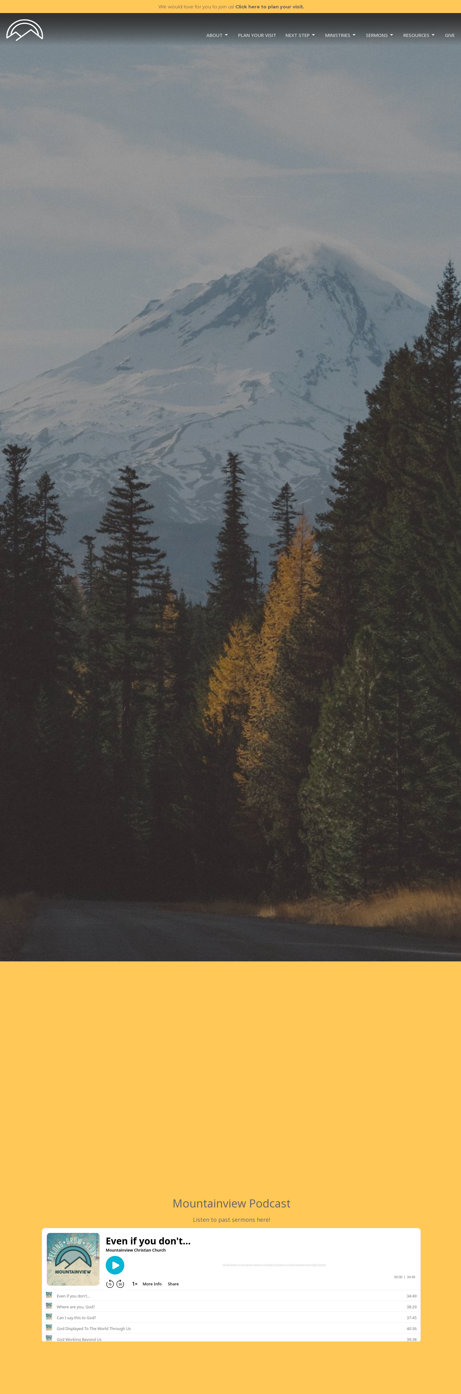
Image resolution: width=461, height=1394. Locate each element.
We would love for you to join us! (231, 7)
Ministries (341, 35)
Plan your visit (257, 35)
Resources (419, 35)
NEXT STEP (301, 35)
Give (450, 35)
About (217, 35)
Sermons (380, 35)
